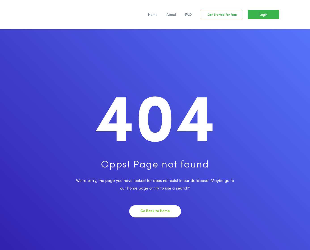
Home (153, 14)
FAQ (188, 14)
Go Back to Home (155, 211)
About (171, 14)
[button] (222, 14)
